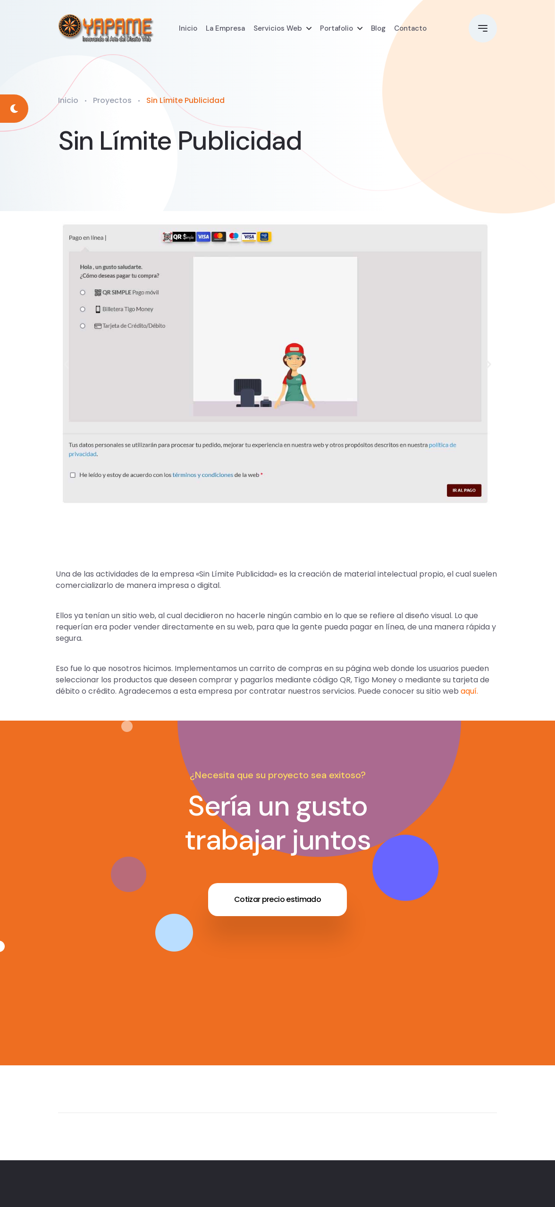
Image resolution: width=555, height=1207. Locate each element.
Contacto (410, 28)
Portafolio (336, 28)
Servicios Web (277, 28)
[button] (66, 364)
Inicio (188, 28)
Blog (378, 28)
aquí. (469, 691)
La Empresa (225, 28)
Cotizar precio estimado (277, 899)
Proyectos (112, 100)
